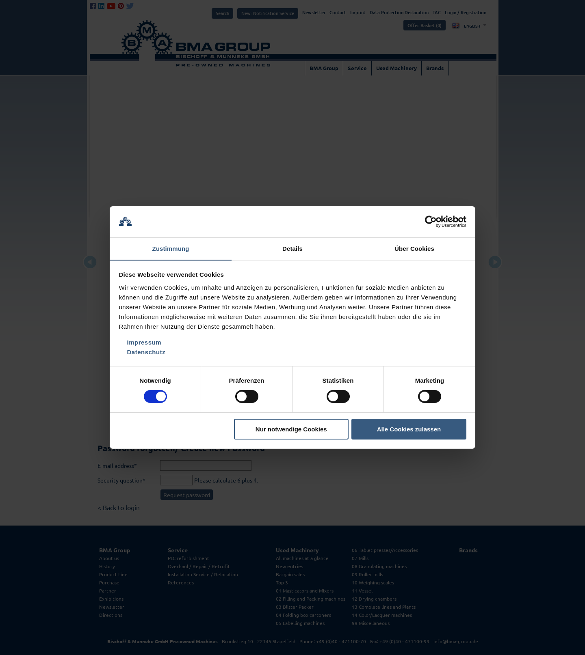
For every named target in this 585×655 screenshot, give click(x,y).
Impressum (144, 342)
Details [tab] (292, 248)
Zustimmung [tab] (170, 248)
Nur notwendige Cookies (291, 429)
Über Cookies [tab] (414, 248)
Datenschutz (146, 352)
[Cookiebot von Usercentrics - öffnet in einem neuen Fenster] (430, 221)
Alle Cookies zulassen (409, 429)
